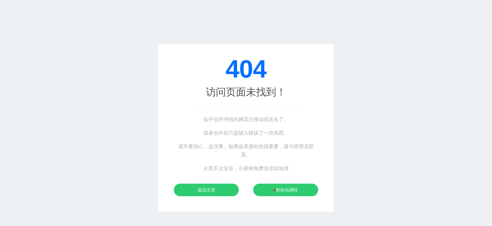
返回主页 (206, 189)
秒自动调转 (286, 189)
